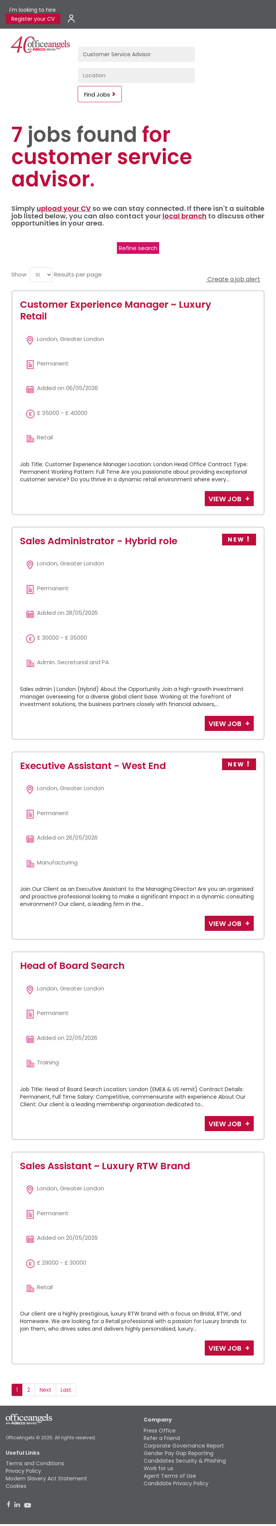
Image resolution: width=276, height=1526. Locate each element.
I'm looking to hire (32, 10)
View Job (226, 499)
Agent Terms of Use (170, 1476)
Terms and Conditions (35, 1463)
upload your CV (64, 208)
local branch (185, 216)
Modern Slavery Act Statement (46, 1478)
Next (45, 1390)
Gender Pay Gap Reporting (178, 1453)
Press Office (160, 1430)
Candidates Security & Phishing (185, 1461)
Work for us (158, 1468)
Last (66, 1390)
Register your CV (33, 19)
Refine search (138, 248)
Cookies (16, 1486)
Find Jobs (97, 94)
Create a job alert (233, 279)
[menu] (41, 274)
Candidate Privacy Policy (176, 1483)
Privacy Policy (23, 1471)
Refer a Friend (162, 1438)
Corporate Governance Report (184, 1445)
